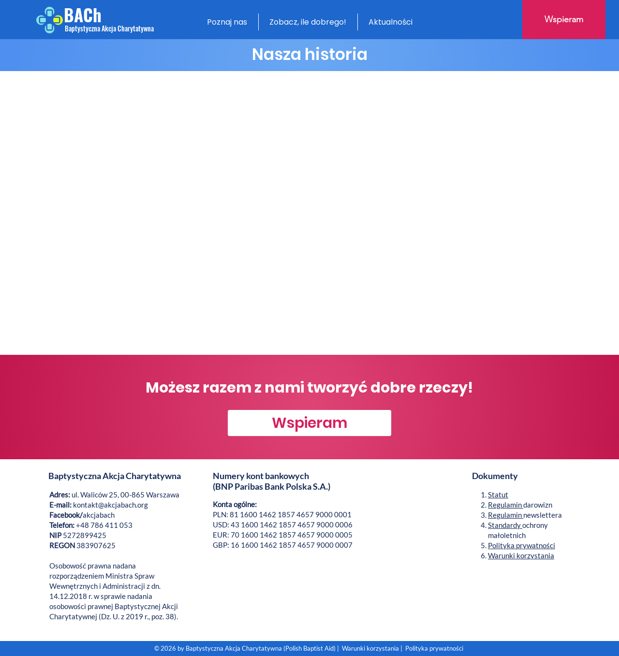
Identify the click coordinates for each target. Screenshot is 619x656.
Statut (498, 494)
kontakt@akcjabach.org (110, 504)
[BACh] (95, 15)
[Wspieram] (563, 19)
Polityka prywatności (521, 545)
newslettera (525, 514)
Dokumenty (495, 475)
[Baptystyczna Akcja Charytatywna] (109, 28)
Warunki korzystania (521, 555)
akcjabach (82, 514)
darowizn (520, 504)
